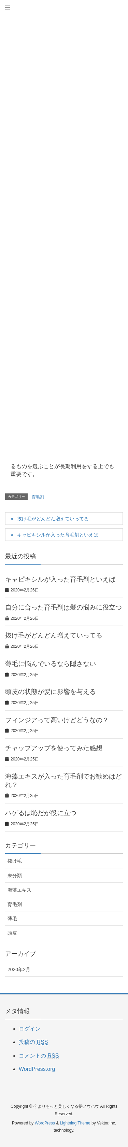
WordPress (45, 1123)
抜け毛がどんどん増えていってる (53, 518)
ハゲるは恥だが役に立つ (40, 812)
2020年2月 (19, 969)
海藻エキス (19, 890)
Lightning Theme (75, 1123)
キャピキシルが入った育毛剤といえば (57, 534)
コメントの (39, 1056)
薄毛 (12, 918)
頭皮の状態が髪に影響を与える (50, 691)
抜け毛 (15, 861)
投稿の (33, 1042)
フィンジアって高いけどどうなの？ (57, 720)
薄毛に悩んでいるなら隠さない (50, 663)
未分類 (15, 875)
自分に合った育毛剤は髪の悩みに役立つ (63, 607)
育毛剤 (38, 497)
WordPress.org (37, 1069)
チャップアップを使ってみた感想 (53, 748)
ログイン (30, 1029)
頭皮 (12, 933)
